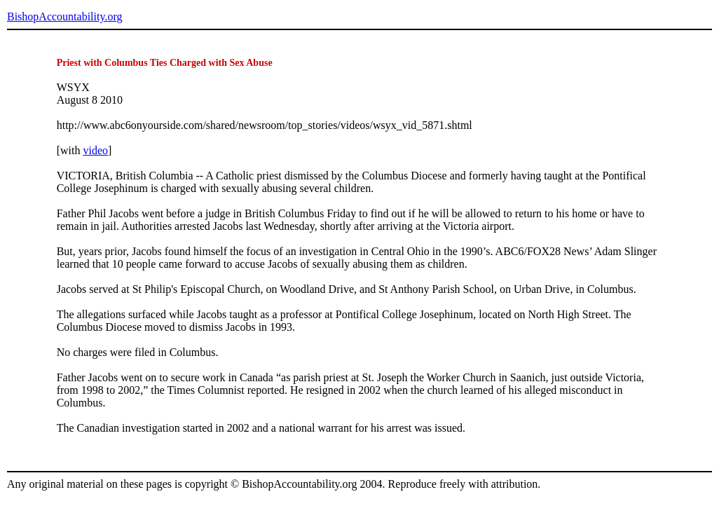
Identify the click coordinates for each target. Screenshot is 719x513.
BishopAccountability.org (64, 16)
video (95, 150)
